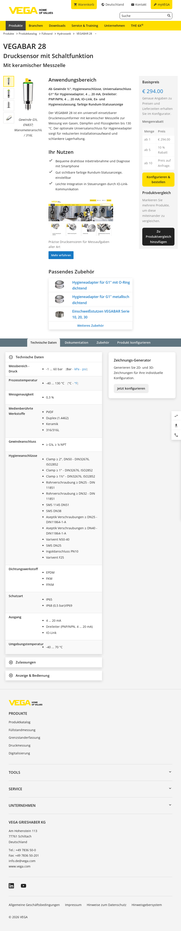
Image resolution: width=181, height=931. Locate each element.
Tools (14, 772)
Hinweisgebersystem (147, 905)
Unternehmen (114, 25)
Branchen (36, 25)
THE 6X (137, 25)
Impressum (73, 905)
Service (15, 789)
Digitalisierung (19, 753)
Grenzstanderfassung (24, 737)
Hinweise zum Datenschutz (106, 905)
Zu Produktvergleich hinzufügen (158, 236)
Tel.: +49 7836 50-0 (22, 850)
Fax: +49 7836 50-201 (24, 855)
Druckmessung (19, 745)
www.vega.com (19, 866)
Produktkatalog (19, 722)
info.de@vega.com (22, 861)
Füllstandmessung (22, 730)
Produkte (16, 25)
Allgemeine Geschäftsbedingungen (34, 905)
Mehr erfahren (61, 255)
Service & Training (85, 25)
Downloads (57, 25)
